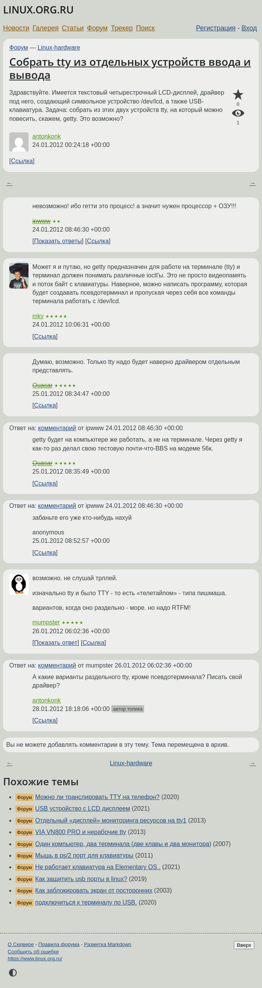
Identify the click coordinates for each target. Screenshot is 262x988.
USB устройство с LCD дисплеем (82, 808)
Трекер (122, 28)
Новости (16, 28)
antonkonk (46, 136)
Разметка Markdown (107, 944)
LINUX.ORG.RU (38, 10)
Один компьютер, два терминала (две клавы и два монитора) (123, 844)
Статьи (73, 28)
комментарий (57, 428)
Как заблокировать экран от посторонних (93, 890)
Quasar (42, 385)
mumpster (46, 622)
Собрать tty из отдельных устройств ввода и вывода (130, 68)
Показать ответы (58, 241)
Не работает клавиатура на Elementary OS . (97, 867)
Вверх (244, 945)
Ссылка (22, 161)
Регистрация (216, 28)
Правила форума (59, 944)
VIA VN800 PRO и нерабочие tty (80, 832)
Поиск (145, 28)
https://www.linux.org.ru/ (35, 958)
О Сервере (21, 944)
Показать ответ (55, 642)
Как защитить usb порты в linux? (81, 879)
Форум (97, 28)
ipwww (41, 221)
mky (38, 316)
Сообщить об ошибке (33, 952)
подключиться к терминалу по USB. (86, 902)
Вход (249, 28)
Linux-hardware (59, 47)
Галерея (46, 28)
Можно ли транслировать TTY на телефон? (97, 797)
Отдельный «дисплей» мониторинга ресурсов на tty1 (110, 820)
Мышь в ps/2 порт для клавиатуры (84, 855)
